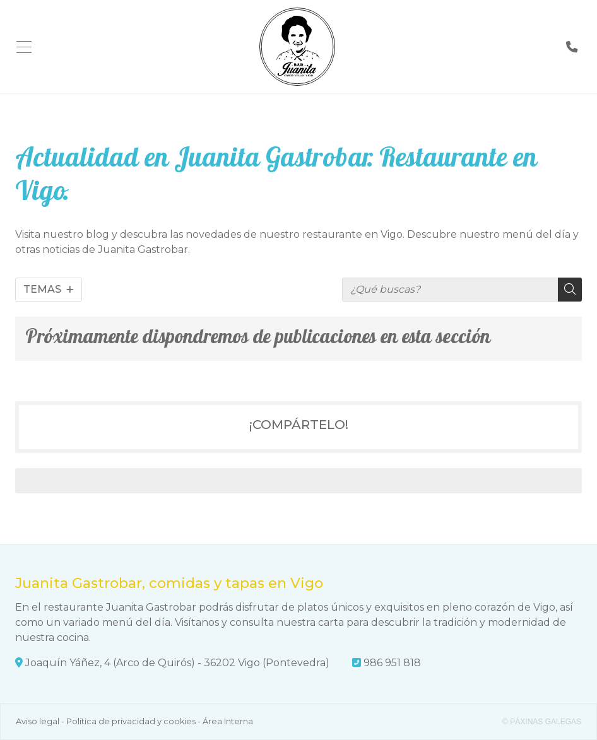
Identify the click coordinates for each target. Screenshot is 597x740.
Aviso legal (37, 721)
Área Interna (228, 721)
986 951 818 (392, 663)
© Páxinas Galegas (541, 721)
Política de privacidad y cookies (131, 721)
